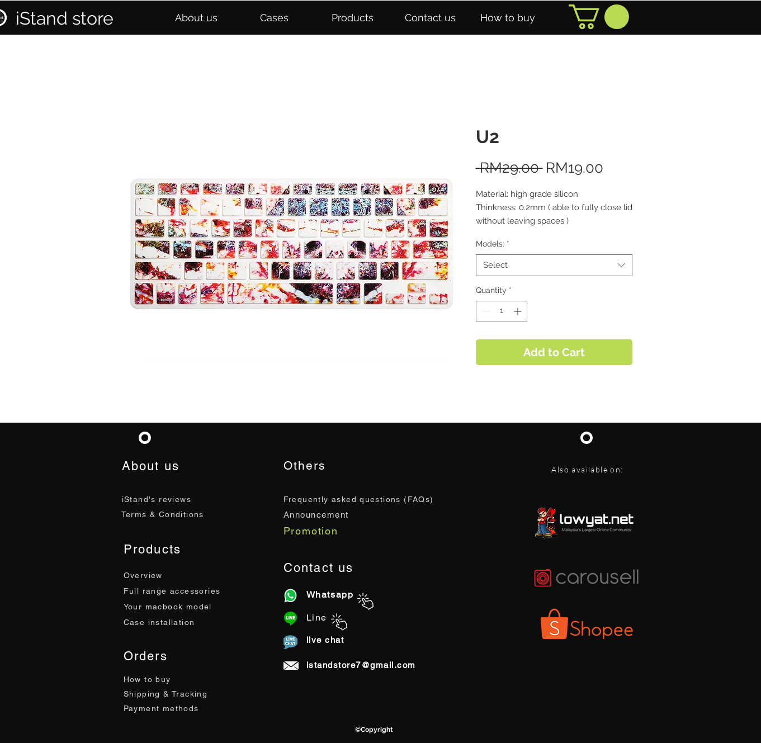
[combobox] (554, 265)
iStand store (65, 18)
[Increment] (519, 311)
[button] (196, 17)
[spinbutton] (501, 311)
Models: (492, 243)
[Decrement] (484, 311)
